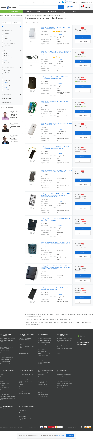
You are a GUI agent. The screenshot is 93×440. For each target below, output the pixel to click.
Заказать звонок (68, 0)
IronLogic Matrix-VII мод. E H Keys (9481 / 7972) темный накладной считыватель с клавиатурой (55, 243)
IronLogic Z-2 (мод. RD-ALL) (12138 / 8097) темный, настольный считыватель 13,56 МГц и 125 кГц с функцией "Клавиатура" (56, 267)
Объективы (21, 384)
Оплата (39, 2)
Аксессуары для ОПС (43, 396)
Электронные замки (5, 383)
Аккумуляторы (22, 416)
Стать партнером (20, 2)
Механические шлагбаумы (44, 342)
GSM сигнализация (42, 384)
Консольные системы (5, 361)
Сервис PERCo (28, 2)
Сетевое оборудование (24, 393)
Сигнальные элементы (5, 359)
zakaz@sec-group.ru (82, 339)
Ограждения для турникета (6, 376)
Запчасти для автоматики (6, 366)
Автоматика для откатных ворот (7, 338)
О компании (12, 2)
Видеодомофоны (61, 376)
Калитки (2, 374)
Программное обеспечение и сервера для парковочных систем (64, 345)
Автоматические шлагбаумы (44, 338)
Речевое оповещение (43, 379)
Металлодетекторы (4, 394)
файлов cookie (60, 435)
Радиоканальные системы (44, 386)
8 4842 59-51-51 (71, 3)
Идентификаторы (4, 392)
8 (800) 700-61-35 (86, 3)
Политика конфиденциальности (85, 348)
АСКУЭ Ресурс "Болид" (43, 394)
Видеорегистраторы (24, 379)
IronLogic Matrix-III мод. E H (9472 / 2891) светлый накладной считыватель (56, 124)
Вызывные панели (61, 379)
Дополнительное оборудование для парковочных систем (64, 349)
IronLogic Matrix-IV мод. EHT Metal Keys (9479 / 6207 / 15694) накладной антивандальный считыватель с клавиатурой (55, 195)
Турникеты (2, 402)
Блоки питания (22, 410)
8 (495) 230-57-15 (83, 343)
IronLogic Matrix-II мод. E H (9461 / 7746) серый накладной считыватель (55, 28)
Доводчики (2, 381)
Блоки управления (4, 350)
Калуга (1, 2)
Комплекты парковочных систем (64, 338)
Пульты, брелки (3, 352)
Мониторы (21, 386)
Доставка (35, 2)
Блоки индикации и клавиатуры (45, 388)
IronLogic (59, 34)
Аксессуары (22, 391)
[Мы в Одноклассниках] (82, 427)
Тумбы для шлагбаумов (43, 344)
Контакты (45, 2)
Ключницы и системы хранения (7, 396)
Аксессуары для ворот (24, 353)
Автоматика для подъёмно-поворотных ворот (6, 348)
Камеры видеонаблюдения (25, 376)
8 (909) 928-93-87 (83, 345)
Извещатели (41, 374)
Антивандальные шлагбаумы (44, 340)
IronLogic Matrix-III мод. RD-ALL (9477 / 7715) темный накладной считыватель (55, 77)
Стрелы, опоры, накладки (44, 347)
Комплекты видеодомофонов (64, 374)
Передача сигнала (23, 388)
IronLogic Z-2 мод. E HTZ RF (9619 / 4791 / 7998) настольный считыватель (55, 219)
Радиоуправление (4, 355)
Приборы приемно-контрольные (42, 382)
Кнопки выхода (3, 389)
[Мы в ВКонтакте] (79, 427)
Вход (76, 7)
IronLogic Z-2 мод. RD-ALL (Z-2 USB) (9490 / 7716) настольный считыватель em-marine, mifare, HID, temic (56, 53)
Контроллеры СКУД (4, 387)
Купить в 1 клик (83, 41)
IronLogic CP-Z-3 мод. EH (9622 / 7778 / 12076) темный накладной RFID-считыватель (55, 147)
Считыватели (3, 385)
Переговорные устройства (63, 381)
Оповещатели (41, 376)
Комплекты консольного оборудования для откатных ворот (25, 339)
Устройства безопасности (6, 357)
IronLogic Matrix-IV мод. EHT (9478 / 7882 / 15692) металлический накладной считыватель (56, 171)
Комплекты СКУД (4, 379)
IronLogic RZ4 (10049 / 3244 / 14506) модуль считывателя (54, 102)
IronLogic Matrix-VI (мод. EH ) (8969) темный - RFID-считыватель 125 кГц (55, 288)
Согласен (70, 435)
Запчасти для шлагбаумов (44, 360)
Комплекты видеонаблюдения (26, 374)
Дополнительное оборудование (7, 363)
